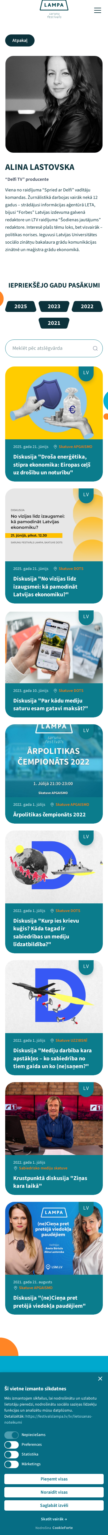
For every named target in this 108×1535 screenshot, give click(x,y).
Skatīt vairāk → (54, 1519)
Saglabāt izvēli (54, 1505)
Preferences (32, 1444)
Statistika (30, 1454)
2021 (54, 323)
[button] (100, 1378)
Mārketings (31, 1464)
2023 (54, 306)
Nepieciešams (34, 1435)
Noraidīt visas (54, 1492)
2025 (20, 306)
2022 (87, 306)
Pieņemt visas (54, 1479)
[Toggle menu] (97, 10)
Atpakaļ (19, 40)
